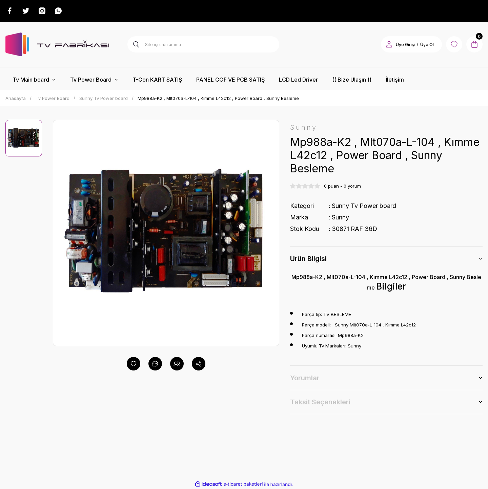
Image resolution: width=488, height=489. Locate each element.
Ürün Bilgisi (308, 259)
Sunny (340, 217)
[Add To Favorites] (133, 363)
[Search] (203, 44)
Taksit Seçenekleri (320, 402)
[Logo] (57, 44)
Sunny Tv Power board (364, 205)
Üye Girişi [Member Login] (405, 44)
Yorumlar (305, 378)
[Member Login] (389, 44)
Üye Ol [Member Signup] (427, 44)
